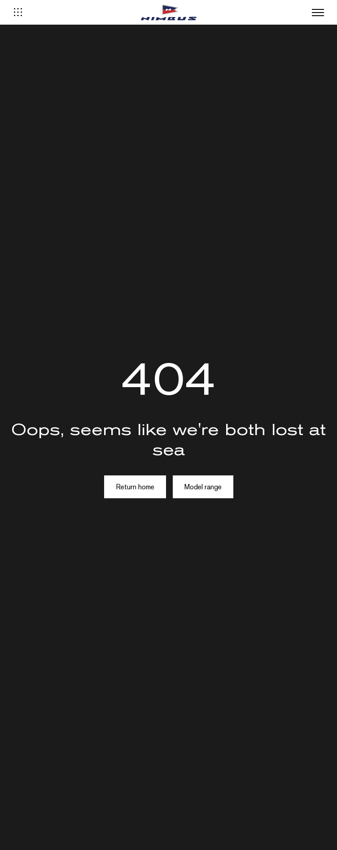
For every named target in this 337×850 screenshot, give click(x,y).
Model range (203, 487)
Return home (135, 487)
